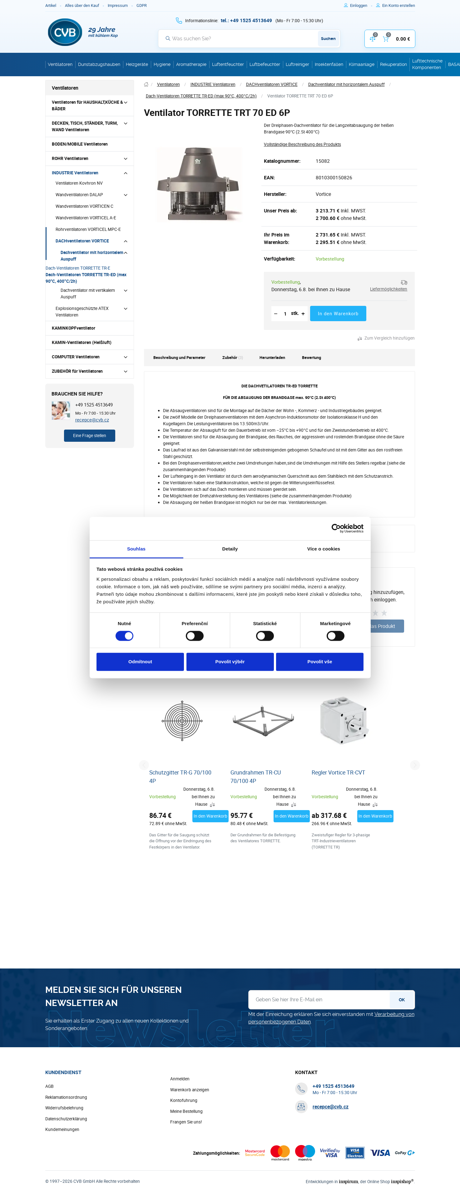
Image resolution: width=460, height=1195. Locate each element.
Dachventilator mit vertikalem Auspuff (88, 293)
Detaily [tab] (230, 548)
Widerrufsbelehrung (64, 1134)
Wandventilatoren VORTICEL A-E (86, 218)
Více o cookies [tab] (323, 548)
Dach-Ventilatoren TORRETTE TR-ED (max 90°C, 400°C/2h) (86, 278)
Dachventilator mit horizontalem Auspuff (92, 256)
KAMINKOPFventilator (73, 328)
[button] (387, 285)
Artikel (50, 5)
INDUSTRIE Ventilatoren (75, 173)
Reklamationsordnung (66, 1123)
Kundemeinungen (62, 1155)
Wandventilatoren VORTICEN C (84, 206)
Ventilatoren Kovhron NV (79, 183)
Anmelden (180, 1105)
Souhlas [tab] (136, 548)
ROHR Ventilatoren (70, 158)
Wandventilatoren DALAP (79, 194)
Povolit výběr (230, 662)
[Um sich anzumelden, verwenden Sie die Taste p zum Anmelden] (361, 5)
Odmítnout (140, 662)
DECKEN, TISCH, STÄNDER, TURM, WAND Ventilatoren (85, 126)
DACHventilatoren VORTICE (82, 241)
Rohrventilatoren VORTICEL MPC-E (88, 229)
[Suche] (249, 38)
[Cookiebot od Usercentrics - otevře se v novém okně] (336, 528)
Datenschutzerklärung (66, 1145)
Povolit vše (319, 662)
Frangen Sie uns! (186, 1148)
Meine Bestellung (186, 1137)
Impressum (118, 5)
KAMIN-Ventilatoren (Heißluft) (81, 342)
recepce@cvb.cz (92, 419)
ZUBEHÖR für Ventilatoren (77, 371)
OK (402, 1025)
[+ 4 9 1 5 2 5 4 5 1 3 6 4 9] (246, 20)
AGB (49, 1112)
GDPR (141, 5)
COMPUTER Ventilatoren (76, 357)
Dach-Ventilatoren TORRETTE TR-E (78, 268)
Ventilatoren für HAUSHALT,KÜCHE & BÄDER (87, 105)
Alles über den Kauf (82, 5)
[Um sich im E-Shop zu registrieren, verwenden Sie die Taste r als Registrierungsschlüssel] (398, 5)
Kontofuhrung (183, 1126)
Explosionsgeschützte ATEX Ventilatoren (82, 312)
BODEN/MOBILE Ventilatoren (80, 144)
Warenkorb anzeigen (189, 1116)
